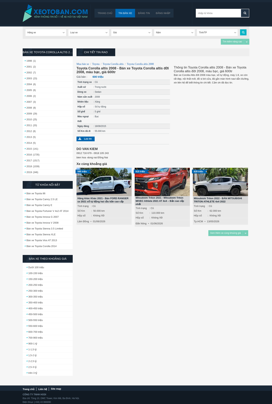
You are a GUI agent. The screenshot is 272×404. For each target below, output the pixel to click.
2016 (29, 154)
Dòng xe (81, 92)
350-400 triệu (35, 302)
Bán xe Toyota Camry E (39, 205)
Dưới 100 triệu (36, 267)
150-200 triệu (35, 279)
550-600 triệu (35, 326)
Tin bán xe (125, 13)
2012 (29, 131)
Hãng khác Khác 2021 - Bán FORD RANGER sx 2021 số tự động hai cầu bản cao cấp (102, 200)
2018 (29, 166)
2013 (29, 137)
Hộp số (81, 106)
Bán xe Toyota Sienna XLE (41, 234)
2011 (29, 125)
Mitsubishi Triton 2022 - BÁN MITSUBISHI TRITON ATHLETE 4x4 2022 (218, 200)
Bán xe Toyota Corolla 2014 (41, 246)
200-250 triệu (35, 285)
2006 (29, 96)
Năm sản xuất (84, 97)
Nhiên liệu (82, 101)
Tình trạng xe (84, 82)
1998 (29, 60)
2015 (29, 148)
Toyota (96, 64)
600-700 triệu (35, 331)
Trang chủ (105, 13)
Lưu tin (88, 139)
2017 (29, 160)
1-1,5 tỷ (32, 349)
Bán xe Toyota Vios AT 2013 (41, 240)
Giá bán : (81, 76)
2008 (29, 107)
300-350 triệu (35, 296)
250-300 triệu (35, 290)
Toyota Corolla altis (113, 64)
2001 (29, 66)
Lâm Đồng (83, 221)
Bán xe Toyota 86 (35, 193)
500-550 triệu (35, 320)
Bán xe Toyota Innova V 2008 (42, 222)
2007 (29, 101)
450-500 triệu (35, 314)
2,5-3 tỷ (32, 367)
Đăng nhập (163, 13)
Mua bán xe (82, 64)
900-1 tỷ (32, 343)
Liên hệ (42, 389)
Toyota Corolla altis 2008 (140, 64)
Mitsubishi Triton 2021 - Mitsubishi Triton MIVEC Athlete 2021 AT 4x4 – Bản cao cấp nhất (160, 201)
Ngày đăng (83, 126)
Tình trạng (83, 206)
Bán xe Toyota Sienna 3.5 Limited (44, 228)
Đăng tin (144, 13)
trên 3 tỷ (32, 372)
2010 (29, 119)
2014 (29, 142)
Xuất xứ (81, 87)
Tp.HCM (198, 221)
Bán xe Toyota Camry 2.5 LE (42, 199)
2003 (29, 78)
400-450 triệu (35, 308)
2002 (29, 72)
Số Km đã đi (83, 131)
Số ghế (81, 111)
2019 (29, 172)
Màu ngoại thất (83, 119)
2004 (29, 84)
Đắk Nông (141, 223)
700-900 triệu (35, 337)
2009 (29, 113)
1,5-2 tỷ (32, 355)
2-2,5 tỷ (32, 361)
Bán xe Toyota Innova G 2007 (42, 216)
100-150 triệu (35, 273)
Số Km (81, 210)
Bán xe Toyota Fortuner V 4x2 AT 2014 (47, 211)
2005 (29, 90)
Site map (56, 388)
